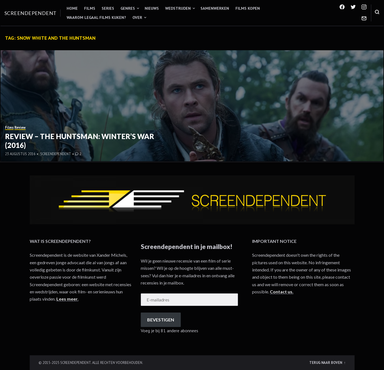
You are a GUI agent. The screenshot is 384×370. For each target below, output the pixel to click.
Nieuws (152, 8)
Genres (128, 8)
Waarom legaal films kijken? (96, 17)
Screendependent (30, 13)
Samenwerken (214, 8)
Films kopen (247, 8)
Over (137, 17)
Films (89, 8)
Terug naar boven (326, 362)
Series (108, 8)
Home (72, 8)
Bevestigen (160, 319)
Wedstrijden (178, 8)
